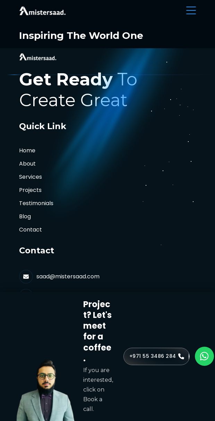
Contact (30, 230)
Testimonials (36, 203)
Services (30, 177)
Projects (30, 190)
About (27, 164)
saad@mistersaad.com (68, 276)
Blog (25, 216)
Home (27, 150)
